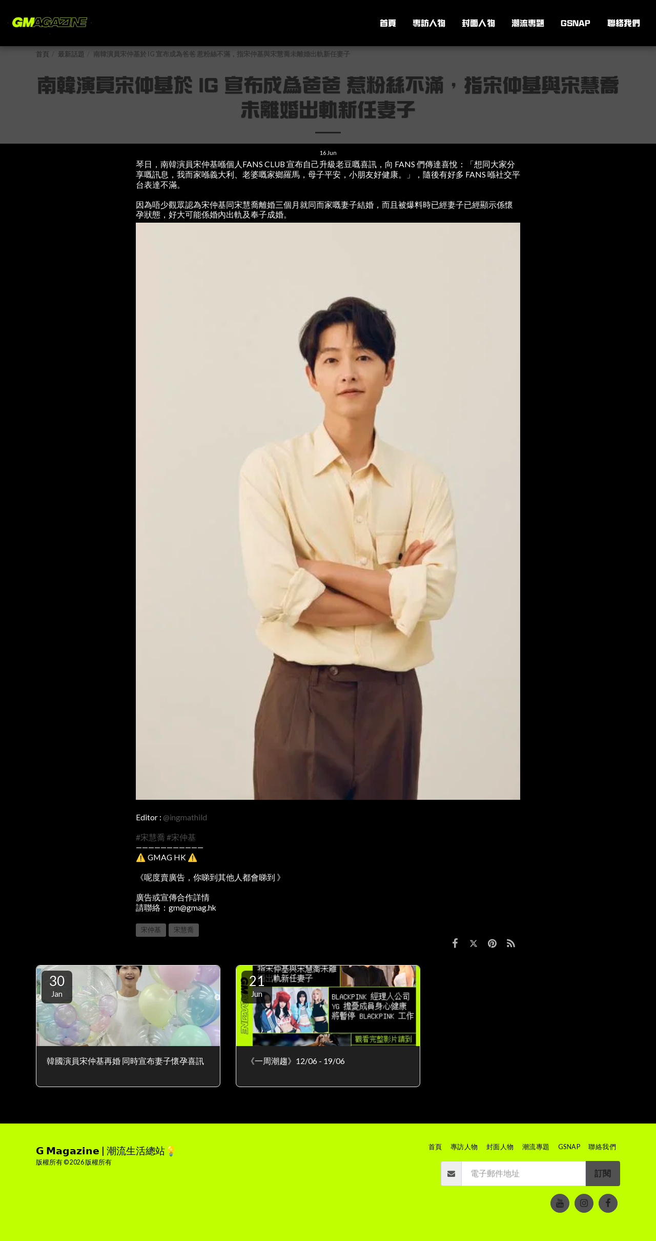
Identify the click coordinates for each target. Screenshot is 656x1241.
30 (57, 985)
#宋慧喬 (150, 837)
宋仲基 (151, 930)
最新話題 (71, 54)
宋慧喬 (184, 930)
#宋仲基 (181, 837)
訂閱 (602, 1173)
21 (256, 985)
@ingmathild (185, 817)
